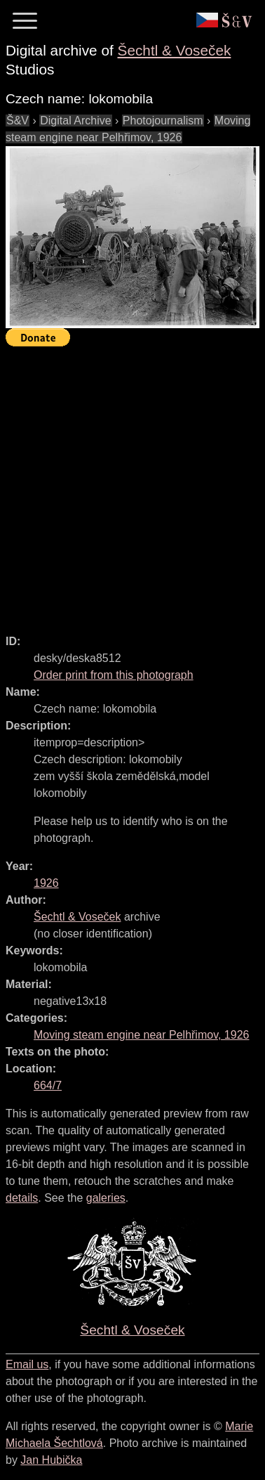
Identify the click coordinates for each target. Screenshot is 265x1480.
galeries (105, 1198)
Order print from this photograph (113, 675)
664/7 (48, 1085)
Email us (27, 1364)
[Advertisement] (132, 484)
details (22, 1198)
